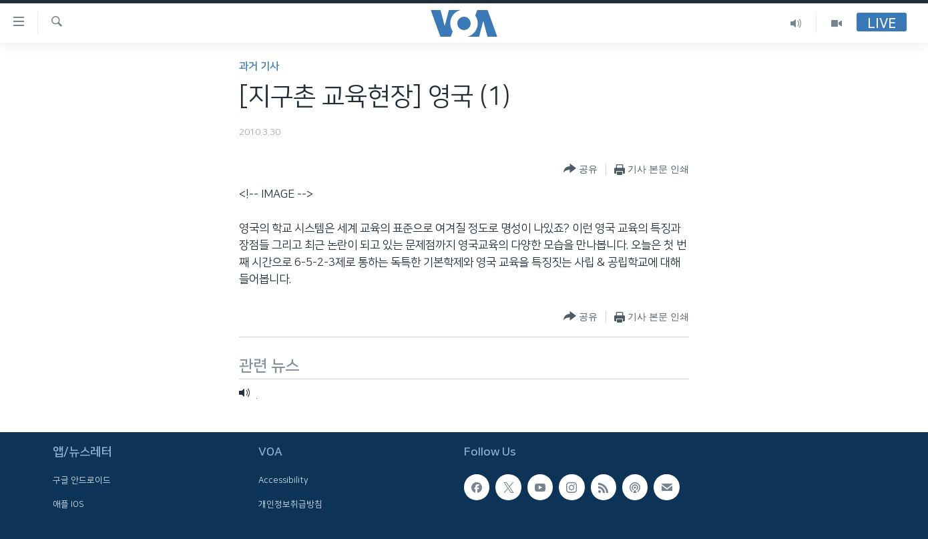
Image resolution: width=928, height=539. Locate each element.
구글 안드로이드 (82, 481)
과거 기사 (259, 66)
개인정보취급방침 (290, 504)
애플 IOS (68, 504)
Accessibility (283, 481)
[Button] (580, 169)
